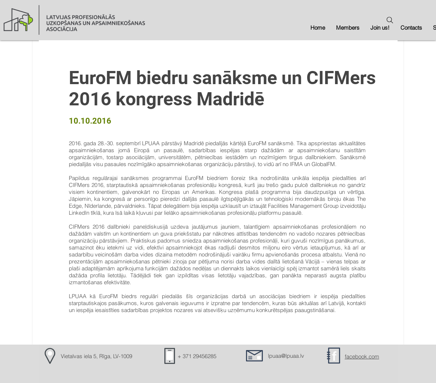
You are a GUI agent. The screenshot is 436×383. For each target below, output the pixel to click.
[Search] (390, 20)
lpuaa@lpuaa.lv (286, 355)
